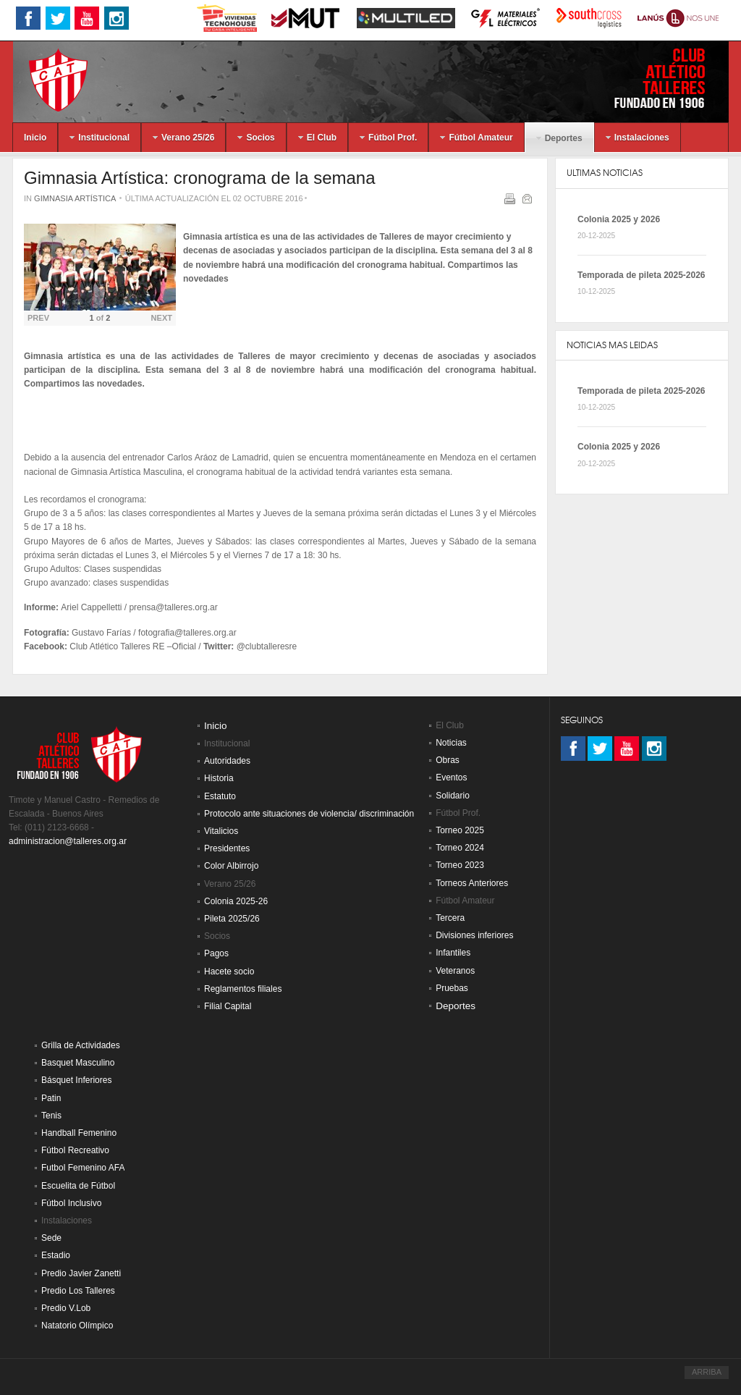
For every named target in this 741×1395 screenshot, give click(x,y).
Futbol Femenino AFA (82, 1168)
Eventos (451, 777)
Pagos (216, 953)
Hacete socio (229, 971)
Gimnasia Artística (75, 198)
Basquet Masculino (77, 1063)
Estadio (55, 1255)
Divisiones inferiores (474, 935)
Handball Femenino (79, 1133)
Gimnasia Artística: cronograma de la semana (200, 177)
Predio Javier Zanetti (81, 1273)
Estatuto (220, 796)
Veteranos (455, 971)
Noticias (451, 743)
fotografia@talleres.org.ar (187, 633)
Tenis (51, 1115)
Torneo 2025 (460, 830)
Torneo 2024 (460, 848)
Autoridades (227, 761)
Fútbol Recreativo (75, 1150)
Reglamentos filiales (242, 989)
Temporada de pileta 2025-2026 (641, 275)
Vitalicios (221, 831)
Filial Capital (227, 1006)
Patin (51, 1098)
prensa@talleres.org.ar (173, 607)
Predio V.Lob (65, 1308)
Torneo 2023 (460, 865)
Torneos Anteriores (472, 883)
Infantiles (453, 953)
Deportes (455, 1005)
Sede (51, 1238)
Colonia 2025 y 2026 (618, 219)
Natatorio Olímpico (77, 1325)
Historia (219, 778)
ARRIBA (706, 1371)
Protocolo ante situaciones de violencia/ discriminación (309, 814)
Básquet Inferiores (76, 1080)
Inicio (215, 725)
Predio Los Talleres (78, 1291)
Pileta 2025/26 (232, 919)
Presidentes (227, 848)
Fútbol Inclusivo (71, 1203)
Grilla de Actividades (80, 1045)
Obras (448, 760)
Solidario (453, 796)
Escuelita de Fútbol (78, 1186)
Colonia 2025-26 (236, 901)
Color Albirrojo (231, 866)
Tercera (450, 918)
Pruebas (452, 988)
